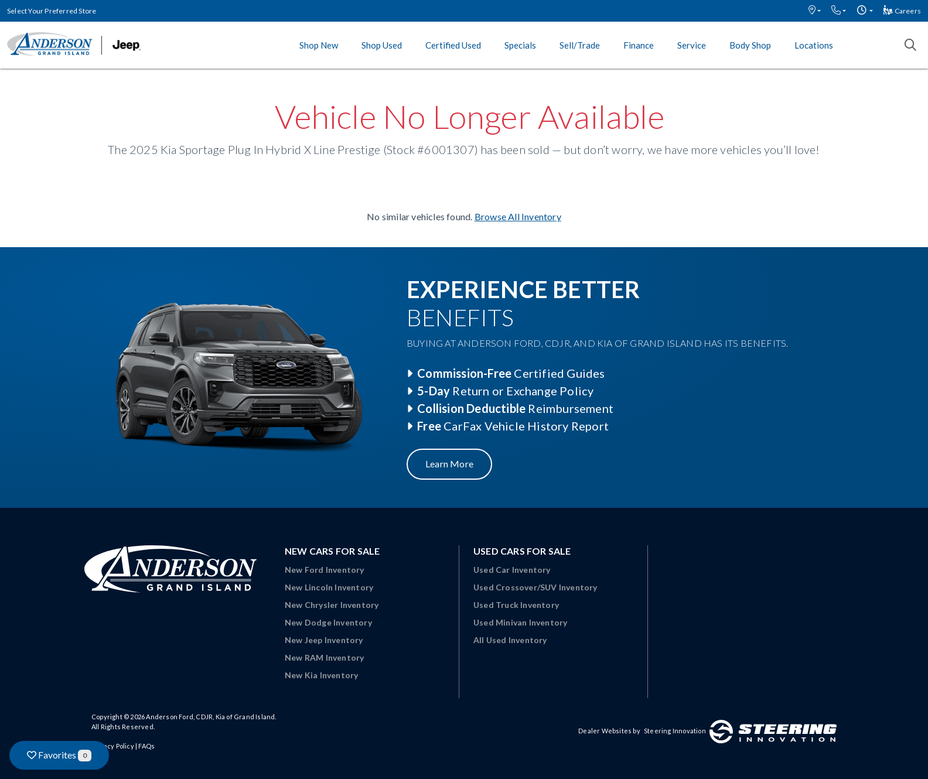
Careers (902, 10)
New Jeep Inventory (324, 640)
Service (691, 45)
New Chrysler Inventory (331, 605)
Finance (638, 45)
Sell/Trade (579, 45)
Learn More (449, 463)
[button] (814, 10)
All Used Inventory (510, 640)
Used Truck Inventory (516, 605)
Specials (520, 45)
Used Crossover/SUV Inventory (535, 587)
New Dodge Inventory (328, 622)
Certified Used (453, 45)
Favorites (59, 755)
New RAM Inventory (324, 657)
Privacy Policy (112, 746)
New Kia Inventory (321, 675)
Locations (813, 45)
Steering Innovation (675, 730)
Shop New (318, 45)
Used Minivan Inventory (520, 622)
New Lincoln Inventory (329, 587)
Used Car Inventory (512, 570)
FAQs (146, 746)
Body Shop (750, 45)
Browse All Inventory (518, 216)
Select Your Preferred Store (51, 10)
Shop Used (381, 45)
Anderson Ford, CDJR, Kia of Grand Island (210, 716)
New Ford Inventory (324, 570)
